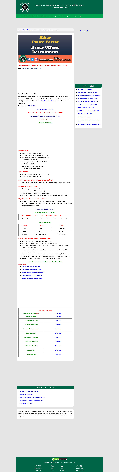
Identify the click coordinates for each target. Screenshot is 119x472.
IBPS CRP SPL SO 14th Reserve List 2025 (31, 269)
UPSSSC (62, 470)
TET (62, 465)
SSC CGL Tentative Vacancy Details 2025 (87, 104)
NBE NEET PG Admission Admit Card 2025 (32, 278)
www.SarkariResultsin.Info (60, 7)
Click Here (58, 337)
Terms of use (37, 470)
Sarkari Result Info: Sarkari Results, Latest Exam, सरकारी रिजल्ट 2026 (60, 5)
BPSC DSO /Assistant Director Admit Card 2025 (33, 272)
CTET (61, 467)
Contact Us (38, 467)
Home (20, 30)
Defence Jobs (79, 468)
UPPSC (62, 468)
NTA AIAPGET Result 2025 (26, 394)
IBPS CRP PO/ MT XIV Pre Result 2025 (31, 266)
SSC (52, 465)
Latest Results (27, 30)
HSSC (52, 468)
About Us (38, 465)
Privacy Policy (38, 468)
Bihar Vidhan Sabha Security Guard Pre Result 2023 (32, 397)
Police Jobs (38, 68)
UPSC (52, 467)
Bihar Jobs (33, 68)
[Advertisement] (59, 23)
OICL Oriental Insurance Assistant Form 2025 (88, 111)
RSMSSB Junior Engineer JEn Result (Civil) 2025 (31, 400)
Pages (81, 16)
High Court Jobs (79, 470)
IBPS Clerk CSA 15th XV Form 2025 (86, 108)
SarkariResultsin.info (69, 463)
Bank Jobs (79, 465)
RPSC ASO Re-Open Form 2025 (85, 114)
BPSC (52, 470)
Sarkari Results (84, 31)
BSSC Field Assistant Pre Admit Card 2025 (32, 275)
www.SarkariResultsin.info (45, 109)
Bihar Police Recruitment (48, 101)
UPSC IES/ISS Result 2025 (26, 403)
